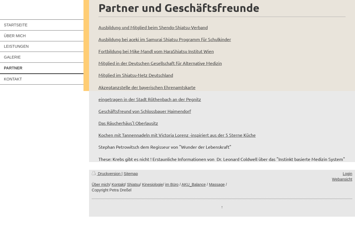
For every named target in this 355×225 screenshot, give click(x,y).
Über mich (101, 184)
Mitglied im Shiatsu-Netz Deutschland (135, 75)
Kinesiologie (152, 184)
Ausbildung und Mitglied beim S (129, 27)
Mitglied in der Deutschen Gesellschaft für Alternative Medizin (160, 63)
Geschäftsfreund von (119, 111)
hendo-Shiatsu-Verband (184, 27)
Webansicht (342, 179)
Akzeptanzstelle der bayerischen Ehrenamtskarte (147, 87)
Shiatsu (133, 184)
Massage (217, 184)
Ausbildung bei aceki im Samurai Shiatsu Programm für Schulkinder (164, 39)
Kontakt (118, 184)
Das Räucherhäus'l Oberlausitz (128, 123)
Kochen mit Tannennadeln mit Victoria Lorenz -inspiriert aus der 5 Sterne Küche (177, 135)
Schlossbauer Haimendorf (165, 111)
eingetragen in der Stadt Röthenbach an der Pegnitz (149, 99)
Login (347, 173)
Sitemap (131, 173)
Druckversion (106, 173)
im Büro (171, 184)
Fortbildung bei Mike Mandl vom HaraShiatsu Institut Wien (156, 51)
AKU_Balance (194, 184)
